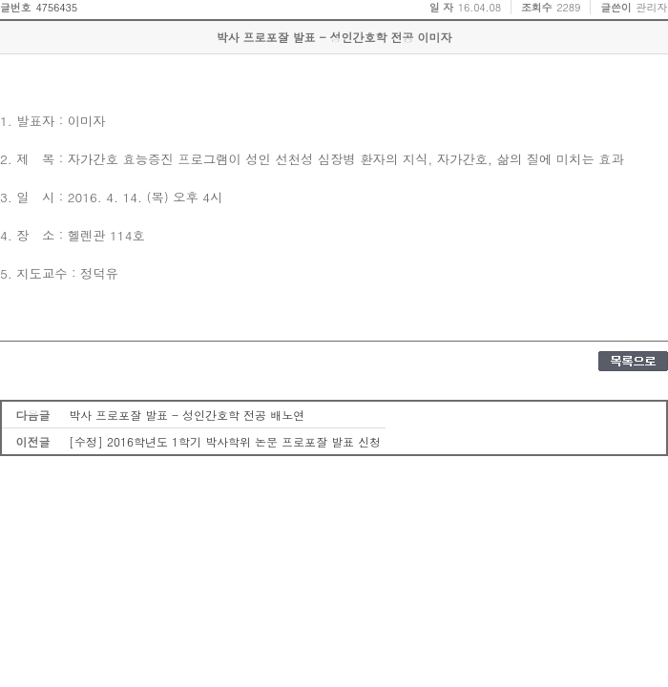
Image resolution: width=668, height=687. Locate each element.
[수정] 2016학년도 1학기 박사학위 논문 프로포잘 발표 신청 (225, 441)
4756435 (56, 7)
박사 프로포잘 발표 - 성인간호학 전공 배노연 (186, 414)
